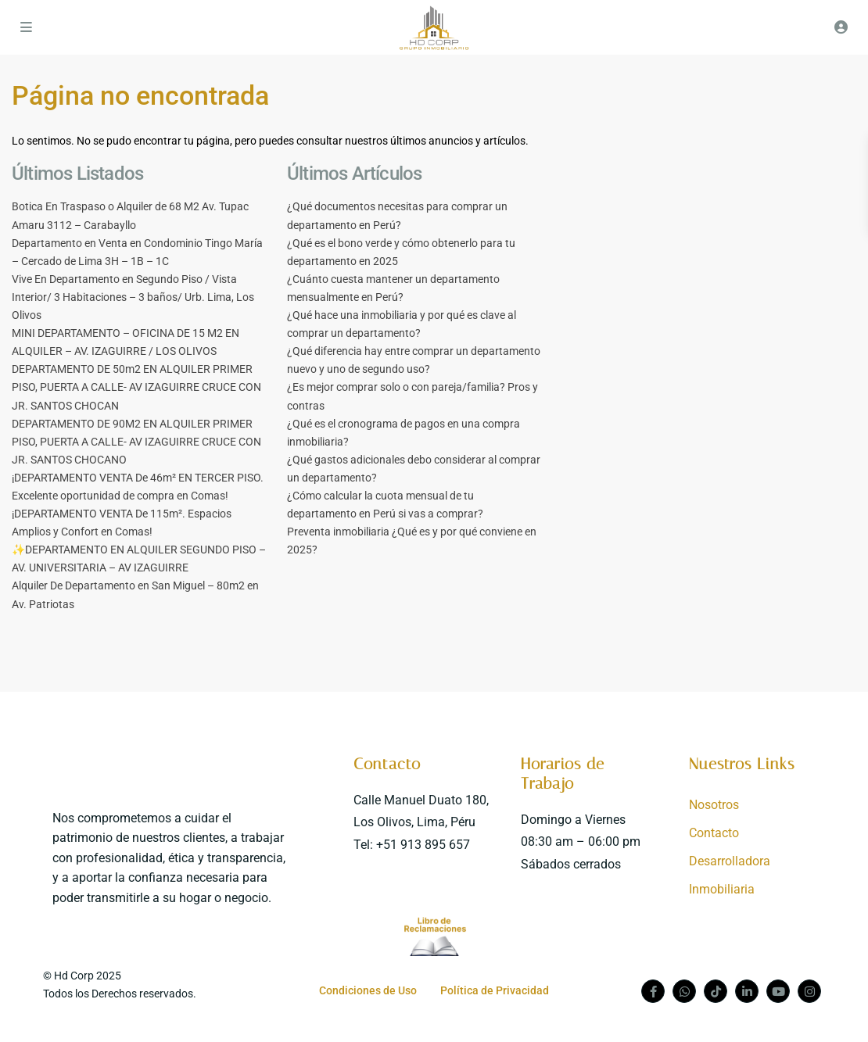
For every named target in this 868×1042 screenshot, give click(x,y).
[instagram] (809, 991)
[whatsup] (684, 991)
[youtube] (778, 991)
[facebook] (653, 991)
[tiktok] (715, 991)
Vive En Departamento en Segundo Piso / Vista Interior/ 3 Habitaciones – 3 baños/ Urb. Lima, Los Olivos (133, 297)
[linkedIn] (747, 991)
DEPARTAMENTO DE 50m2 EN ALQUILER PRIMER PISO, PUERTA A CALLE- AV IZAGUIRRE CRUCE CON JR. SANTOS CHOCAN (136, 387)
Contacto (387, 763)
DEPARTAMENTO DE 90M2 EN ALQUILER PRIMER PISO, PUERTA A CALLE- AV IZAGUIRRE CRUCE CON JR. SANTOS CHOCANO (136, 441)
